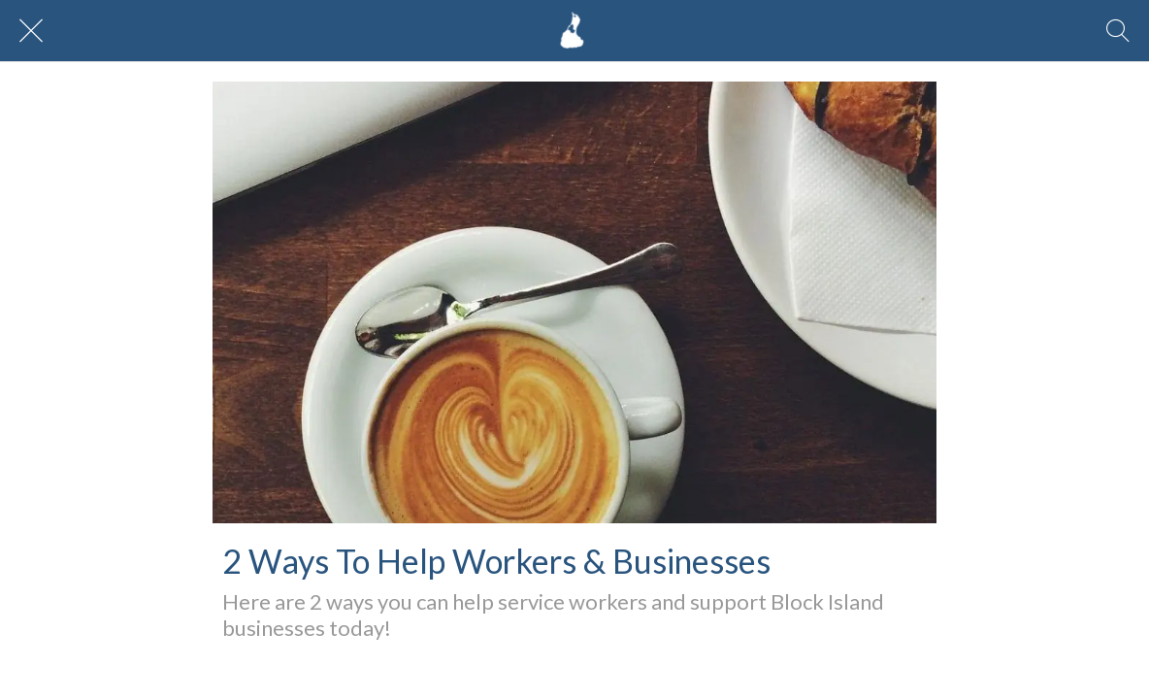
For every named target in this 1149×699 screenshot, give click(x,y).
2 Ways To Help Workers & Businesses (496, 561)
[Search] (1118, 31)
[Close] (31, 31)
